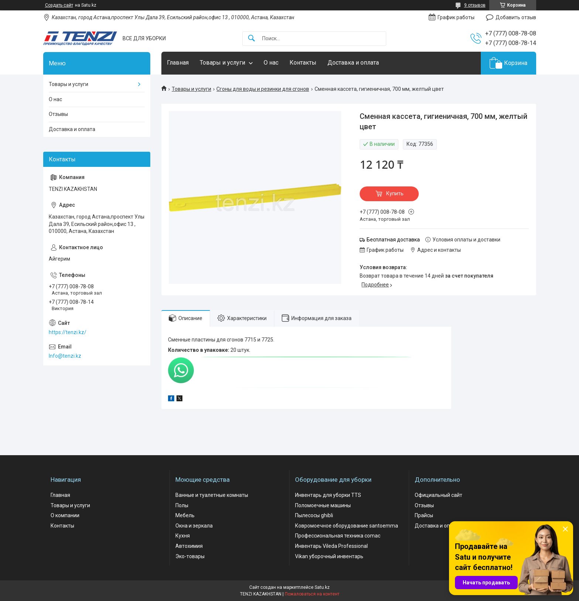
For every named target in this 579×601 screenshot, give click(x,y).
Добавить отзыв (516, 17)
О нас (271, 62)
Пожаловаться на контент (312, 594)
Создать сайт (59, 5)
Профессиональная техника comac (337, 536)
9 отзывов (475, 5)
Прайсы (424, 515)
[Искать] (251, 38)
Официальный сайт (438, 495)
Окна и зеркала (194, 526)
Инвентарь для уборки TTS (328, 495)
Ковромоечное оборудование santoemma (346, 526)
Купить (395, 193)
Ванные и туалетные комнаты (211, 495)
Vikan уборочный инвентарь (329, 556)
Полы (181, 505)
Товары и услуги (222, 62)
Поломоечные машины (323, 505)
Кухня (182, 536)
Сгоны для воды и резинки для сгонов (262, 89)
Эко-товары (190, 556)
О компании (65, 515)
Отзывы (58, 114)
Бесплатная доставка (393, 240)
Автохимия (189, 546)
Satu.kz (322, 587)
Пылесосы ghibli (314, 515)
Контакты (303, 62)
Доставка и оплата (353, 62)
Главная (178, 62)
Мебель (185, 515)
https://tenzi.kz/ (67, 332)
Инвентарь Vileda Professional (331, 546)
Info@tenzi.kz (65, 356)
